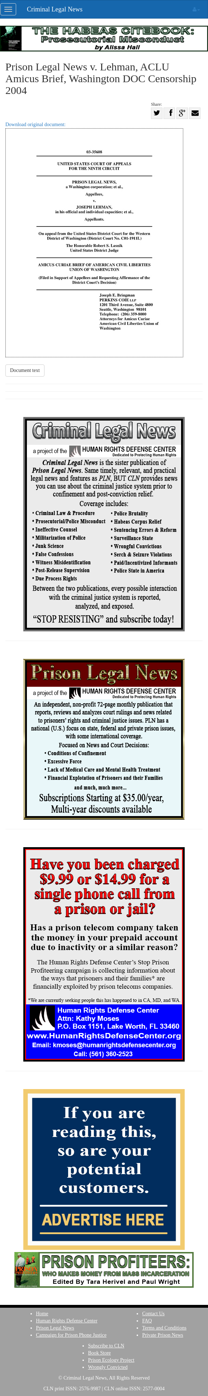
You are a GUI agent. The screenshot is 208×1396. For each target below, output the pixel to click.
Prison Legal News (55, 1328)
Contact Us (153, 1313)
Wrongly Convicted (107, 1367)
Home (42, 1313)
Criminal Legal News (54, 9)
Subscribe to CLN (106, 1345)
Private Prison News (162, 1335)
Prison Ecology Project (111, 1360)
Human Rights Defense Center (66, 1320)
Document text (25, 370)
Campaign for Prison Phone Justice (71, 1335)
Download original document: (94, 239)
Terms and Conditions (164, 1328)
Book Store (99, 1353)
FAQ (147, 1320)
